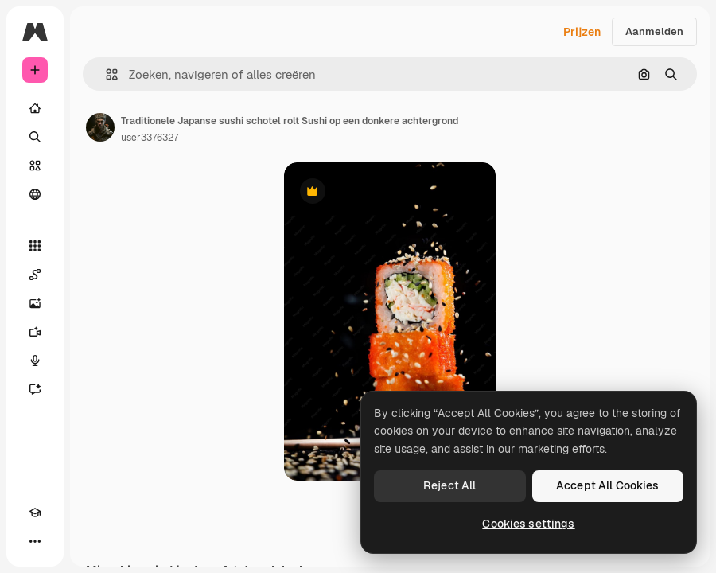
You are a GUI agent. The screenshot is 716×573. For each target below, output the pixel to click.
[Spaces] (35, 274)
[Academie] (35, 512)
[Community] (35, 194)
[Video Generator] (35, 332)
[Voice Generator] (35, 360)
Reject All (449, 485)
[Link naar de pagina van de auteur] (100, 127)
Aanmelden (654, 31)
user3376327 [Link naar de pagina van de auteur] (149, 137)
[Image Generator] (35, 303)
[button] (105, 74)
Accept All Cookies (608, 485)
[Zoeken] (35, 137)
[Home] (35, 108)
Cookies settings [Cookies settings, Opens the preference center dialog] (528, 523)
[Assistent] (35, 389)
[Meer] (35, 541)
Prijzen (582, 32)
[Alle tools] (35, 246)
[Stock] (35, 165)
